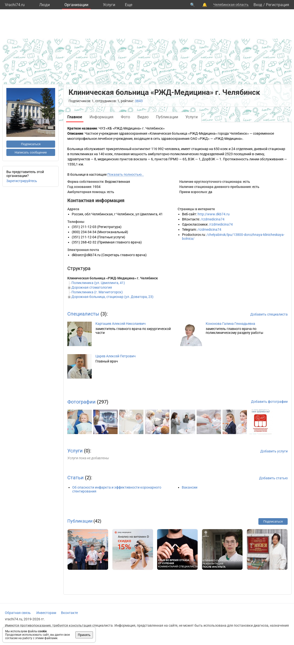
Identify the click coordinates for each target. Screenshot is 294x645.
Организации (76, 4)
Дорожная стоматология (91, 287)
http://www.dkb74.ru (214, 214)
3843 (139, 101)
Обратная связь (18, 613)
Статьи (75, 478)
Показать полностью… (125, 174)
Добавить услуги (274, 451)
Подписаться (31, 144)
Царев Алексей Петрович (115, 356)
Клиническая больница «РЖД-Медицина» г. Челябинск (112, 278)
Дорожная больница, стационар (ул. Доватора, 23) (112, 297)
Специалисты (83, 314)
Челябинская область (231, 5)
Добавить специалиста (269, 314)
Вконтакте (69, 613)
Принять (84, 635)
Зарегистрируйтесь (21, 181)
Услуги (109, 4)
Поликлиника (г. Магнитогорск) (97, 292)
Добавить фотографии (269, 402)
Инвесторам (46, 613)
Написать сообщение (31, 152)
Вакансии (189, 487)
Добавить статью (273, 478)
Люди (44, 4)
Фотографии (81, 402)
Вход (257, 4)
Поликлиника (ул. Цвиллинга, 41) (98, 283)
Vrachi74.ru (15, 4)
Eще (128, 4)
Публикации (79, 521)
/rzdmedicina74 (212, 219)
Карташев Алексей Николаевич (120, 324)
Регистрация (277, 4)
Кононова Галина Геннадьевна (230, 324)
